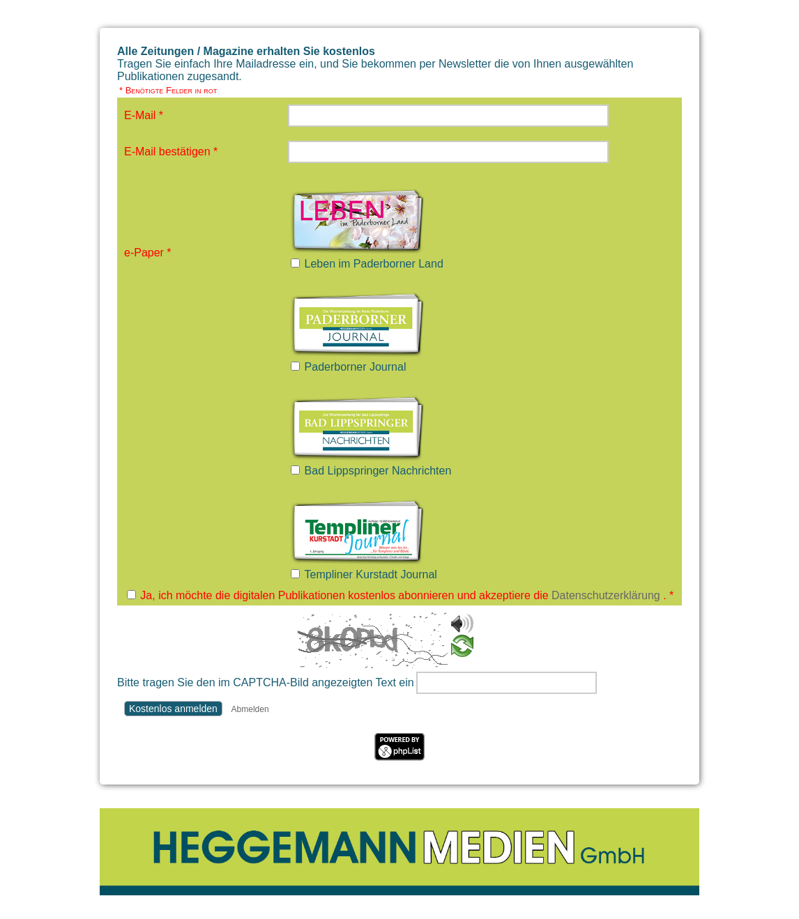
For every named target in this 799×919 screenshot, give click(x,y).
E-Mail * (143, 115)
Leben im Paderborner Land (374, 264)
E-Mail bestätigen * (171, 151)
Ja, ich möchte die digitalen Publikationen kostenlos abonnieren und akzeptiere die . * (407, 595)
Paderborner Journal (355, 367)
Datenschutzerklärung (605, 595)
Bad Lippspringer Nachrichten (378, 471)
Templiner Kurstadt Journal (371, 574)
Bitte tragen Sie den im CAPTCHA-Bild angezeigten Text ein (265, 682)
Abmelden (250, 709)
